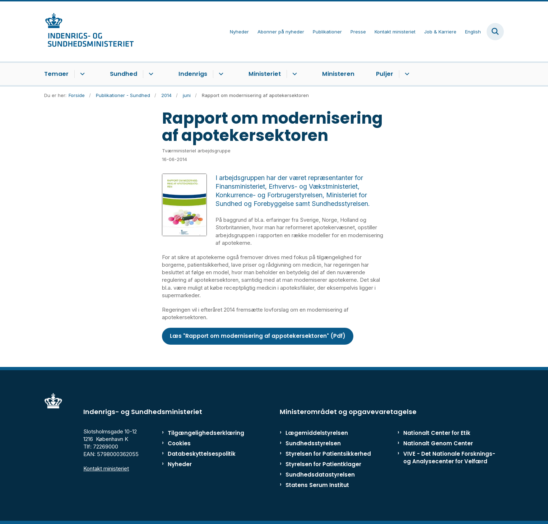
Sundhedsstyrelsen (313, 443)
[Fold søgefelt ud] (495, 31)
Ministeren (338, 74)
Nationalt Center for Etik (436, 433)
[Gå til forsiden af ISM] (89, 31)
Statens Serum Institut (317, 485)
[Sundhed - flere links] (150, 74)
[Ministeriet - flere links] (294, 74)
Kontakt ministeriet (106, 468)
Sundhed (123, 74)
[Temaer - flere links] (81, 74)
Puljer (384, 74)
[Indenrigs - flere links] (220, 74)
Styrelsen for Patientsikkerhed (328, 454)
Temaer (56, 74)
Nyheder (180, 464)
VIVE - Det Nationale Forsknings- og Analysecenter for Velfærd (449, 457)
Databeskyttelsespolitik (198, 454)
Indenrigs (192, 74)
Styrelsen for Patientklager (323, 464)
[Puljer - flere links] (406, 74)
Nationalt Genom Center (438, 443)
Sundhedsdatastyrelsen (320, 474)
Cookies (179, 443)
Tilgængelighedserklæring (198, 433)
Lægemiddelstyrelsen (316, 433)
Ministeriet (265, 74)
